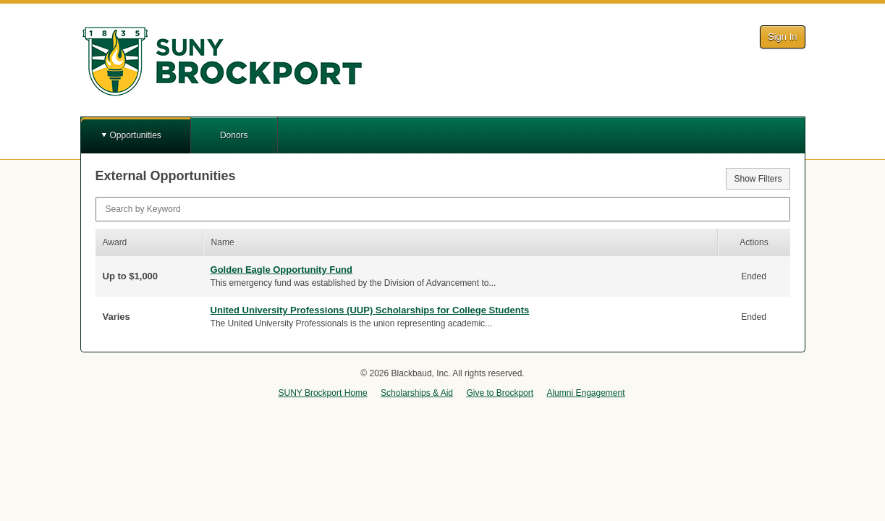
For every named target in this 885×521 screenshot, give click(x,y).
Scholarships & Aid (417, 393)
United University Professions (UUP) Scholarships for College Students (370, 310)
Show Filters (758, 179)
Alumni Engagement (585, 393)
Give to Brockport (499, 393)
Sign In (782, 36)
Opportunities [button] (135, 135)
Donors (234, 135)
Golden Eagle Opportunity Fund (281, 269)
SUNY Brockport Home (322, 393)
